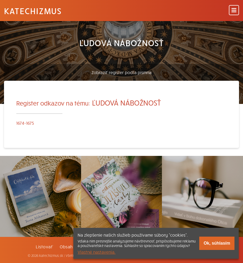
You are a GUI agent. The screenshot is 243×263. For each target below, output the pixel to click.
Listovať (44, 246)
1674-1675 (25, 123)
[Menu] (234, 10)
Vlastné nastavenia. (96, 251)
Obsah (66, 246)
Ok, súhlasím (217, 243)
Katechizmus (33, 10)
